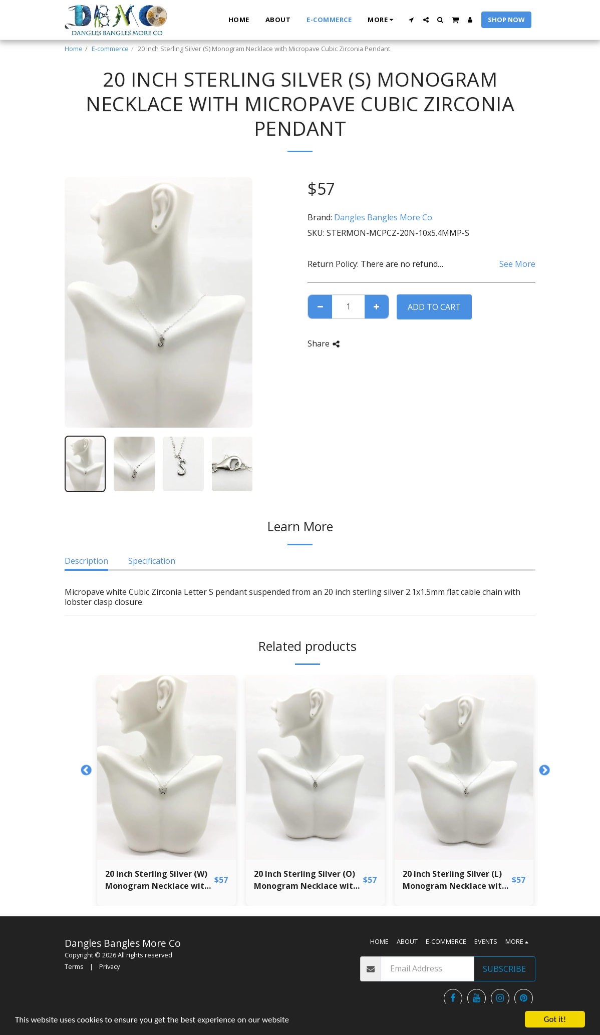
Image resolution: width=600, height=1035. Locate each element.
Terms (74, 966)
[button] (411, 20)
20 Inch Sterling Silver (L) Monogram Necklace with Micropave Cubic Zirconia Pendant (455, 880)
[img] (166, 767)
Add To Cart (434, 306)
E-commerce (110, 48)
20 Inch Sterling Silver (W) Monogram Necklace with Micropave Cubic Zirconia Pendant (157, 880)
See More (517, 263)
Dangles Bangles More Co (383, 217)
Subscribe (504, 968)
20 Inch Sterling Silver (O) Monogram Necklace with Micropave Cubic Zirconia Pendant (306, 880)
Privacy (109, 966)
